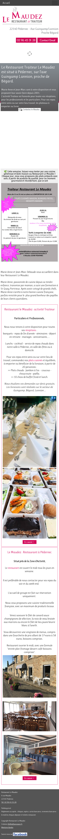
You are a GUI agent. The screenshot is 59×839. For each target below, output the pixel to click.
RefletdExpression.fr (15, 824)
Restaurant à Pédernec (37, 552)
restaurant (13, 567)
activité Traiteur (44, 309)
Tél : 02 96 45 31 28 (8, 802)
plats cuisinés (35, 360)
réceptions (30, 330)
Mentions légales (7, 827)
